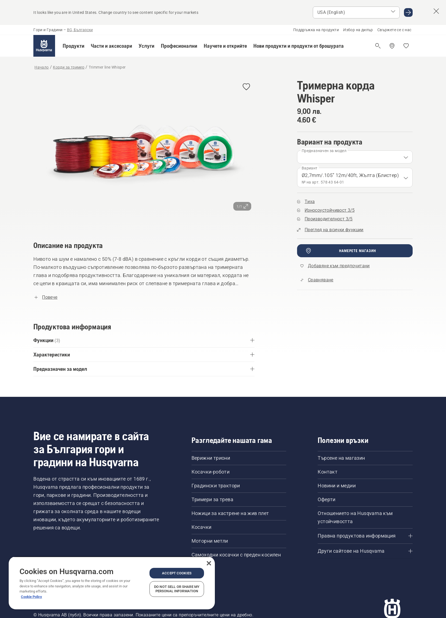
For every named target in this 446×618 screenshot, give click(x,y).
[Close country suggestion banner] (436, 11)
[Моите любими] (406, 45)
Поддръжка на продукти (316, 30)
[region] (112, 582)
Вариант (310, 168)
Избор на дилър (358, 30)
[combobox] (355, 156)
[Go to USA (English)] (408, 12)
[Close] (209, 563)
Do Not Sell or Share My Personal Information (176, 589)
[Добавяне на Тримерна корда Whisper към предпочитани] (246, 87)
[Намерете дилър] (392, 45)
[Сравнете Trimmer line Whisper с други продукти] (317, 280)
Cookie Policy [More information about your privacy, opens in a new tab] (31, 597)
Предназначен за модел (324, 151)
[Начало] (44, 46)
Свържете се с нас (394, 30)
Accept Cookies (177, 573)
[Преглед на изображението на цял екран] (143, 152)
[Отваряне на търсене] (377, 45)
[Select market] (356, 12)
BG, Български (80, 30)
